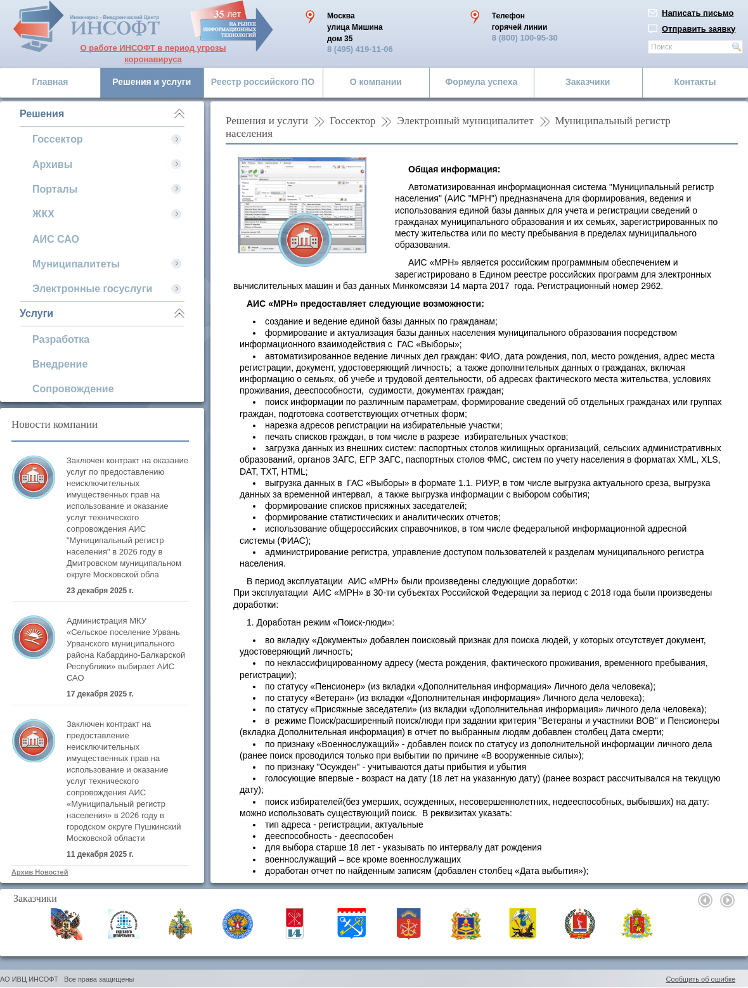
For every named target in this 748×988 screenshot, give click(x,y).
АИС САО (55, 239)
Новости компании (54, 424)
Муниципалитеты (76, 264)
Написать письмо (698, 13)
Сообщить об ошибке (700, 979)
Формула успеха (481, 82)
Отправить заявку (698, 29)
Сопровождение (73, 388)
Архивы (52, 164)
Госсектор (57, 139)
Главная (50, 82)
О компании (376, 82)
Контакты (695, 82)
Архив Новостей (39, 872)
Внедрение (59, 364)
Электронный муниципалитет (465, 121)
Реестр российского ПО (262, 82)
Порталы (54, 189)
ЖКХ (43, 214)
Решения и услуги (151, 82)
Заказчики (587, 82)
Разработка (60, 339)
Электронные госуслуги (92, 288)
